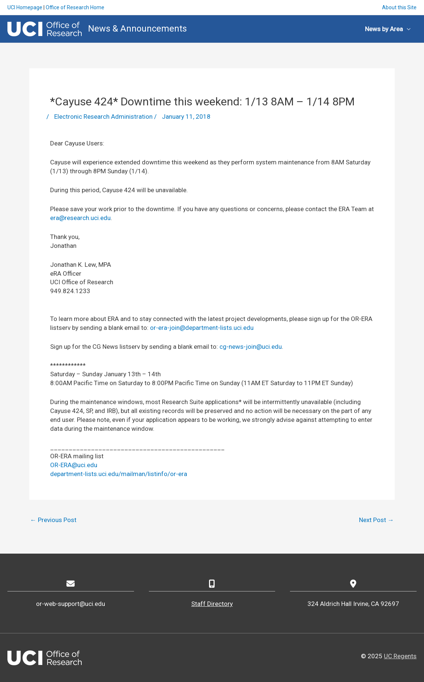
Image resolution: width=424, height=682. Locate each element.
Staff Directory (212, 603)
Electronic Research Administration (103, 116)
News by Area (384, 29)
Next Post (376, 520)
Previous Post (53, 520)
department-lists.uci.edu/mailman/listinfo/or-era (118, 474)
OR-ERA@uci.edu (73, 465)
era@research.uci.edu (80, 218)
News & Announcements (137, 28)
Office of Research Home (75, 7)
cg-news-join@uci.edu (250, 346)
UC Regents (400, 656)
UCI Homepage (24, 7)
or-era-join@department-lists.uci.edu (202, 327)
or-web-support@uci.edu (70, 603)
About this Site (399, 7)
